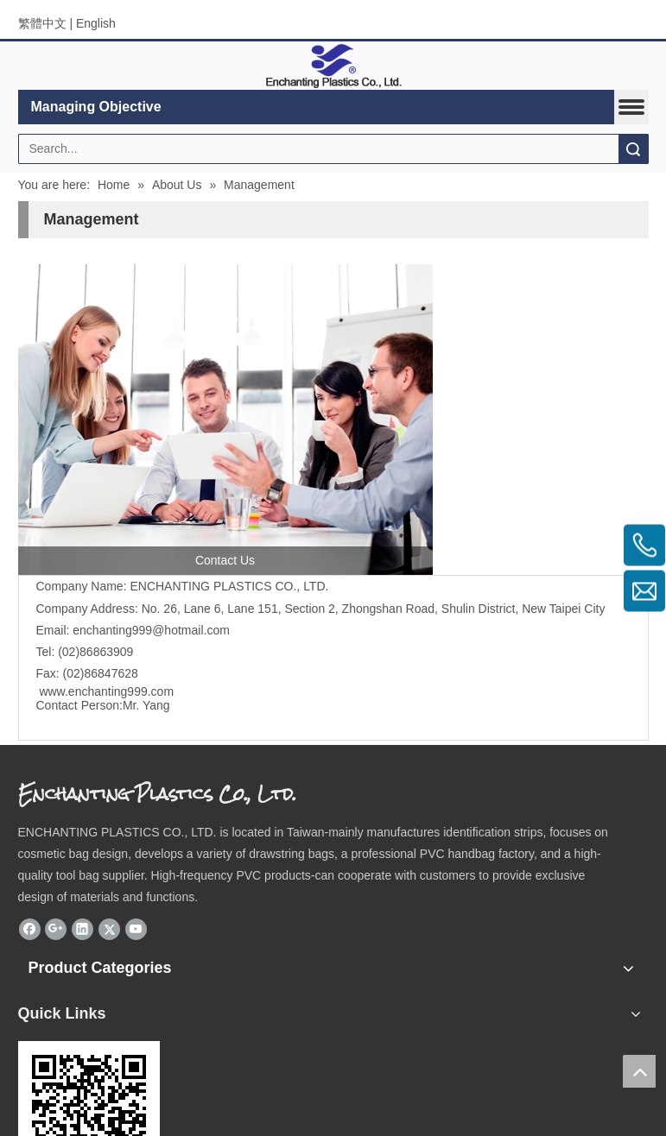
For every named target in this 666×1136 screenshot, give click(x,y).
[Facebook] (30, 929)
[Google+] (56, 929)
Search (633, 149)
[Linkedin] (82, 929)
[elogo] (333, 66)
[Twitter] (109, 929)
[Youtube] (136, 929)
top (639, 1071)
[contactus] (225, 419)
